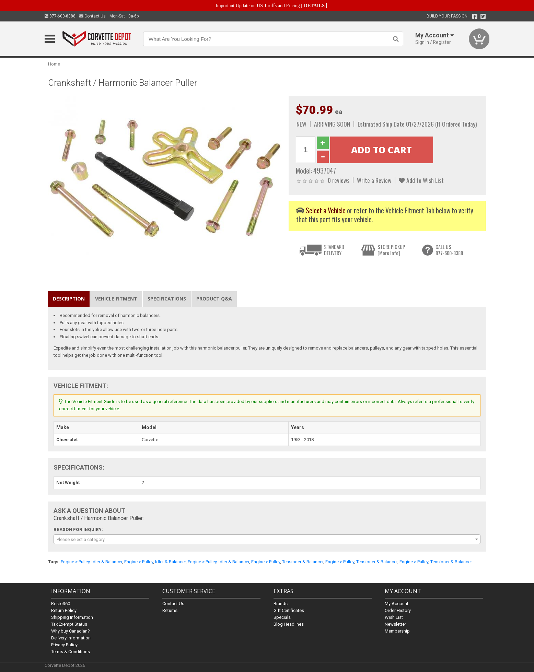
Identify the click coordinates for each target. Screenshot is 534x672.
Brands (281, 603)
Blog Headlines (289, 624)
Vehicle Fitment (116, 298)
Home (54, 64)
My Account (396, 603)
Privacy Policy (64, 644)
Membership (397, 631)
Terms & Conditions (70, 651)
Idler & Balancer (107, 561)
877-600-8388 (60, 16)
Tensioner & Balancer (302, 561)
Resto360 (60, 603)
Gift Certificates (289, 610)
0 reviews (338, 180)
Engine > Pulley (75, 561)
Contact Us (92, 16)
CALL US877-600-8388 (449, 250)
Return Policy (64, 610)
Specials (282, 617)
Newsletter (395, 624)
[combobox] (267, 539)
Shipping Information (72, 617)
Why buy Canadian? (70, 631)
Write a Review (374, 180)
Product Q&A (214, 298)
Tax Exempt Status (69, 624)
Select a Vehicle (326, 210)
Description (69, 298)
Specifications (167, 298)
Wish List (394, 617)
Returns (169, 610)
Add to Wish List (421, 180)
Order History (398, 610)
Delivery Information (71, 637)
